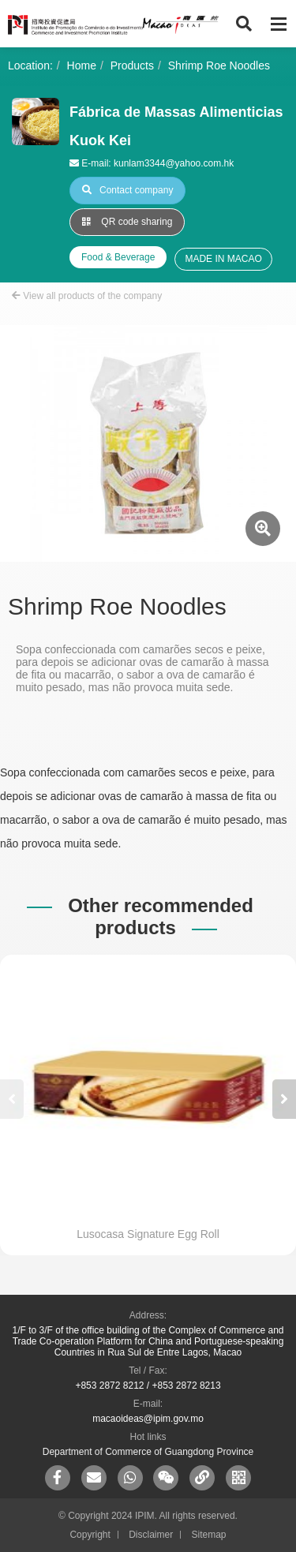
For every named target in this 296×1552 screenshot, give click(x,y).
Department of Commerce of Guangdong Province (148, 1451)
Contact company (127, 190)
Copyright (89, 1534)
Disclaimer (151, 1534)
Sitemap (209, 1534)
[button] (284, 1099)
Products (132, 65)
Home (81, 65)
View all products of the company (87, 295)
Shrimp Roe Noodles (219, 65)
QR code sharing (127, 221)
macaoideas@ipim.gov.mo (148, 1418)
